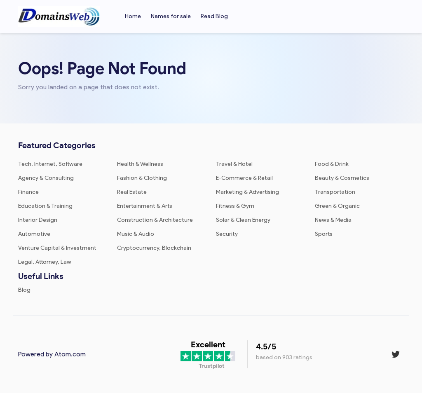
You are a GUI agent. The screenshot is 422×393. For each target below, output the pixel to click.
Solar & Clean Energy (243, 219)
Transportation (335, 191)
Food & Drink (332, 163)
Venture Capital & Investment (57, 247)
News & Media (333, 219)
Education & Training (45, 205)
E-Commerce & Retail (244, 177)
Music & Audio (135, 233)
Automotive (34, 233)
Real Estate (132, 191)
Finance (28, 191)
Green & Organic (337, 205)
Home (133, 16)
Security (227, 233)
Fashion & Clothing (142, 177)
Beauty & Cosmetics (342, 177)
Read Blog (214, 16)
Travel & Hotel (234, 163)
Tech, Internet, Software (50, 163)
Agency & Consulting (46, 177)
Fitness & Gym (235, 205)
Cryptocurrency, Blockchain (154, 247)
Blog (24, 289)
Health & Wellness (140, 163)
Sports (324, 233)
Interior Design (37, 219)
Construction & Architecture (155, 219)
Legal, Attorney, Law (44, 261)
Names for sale (171, 16)
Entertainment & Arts (144, 205)
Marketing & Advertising (247, 191)
